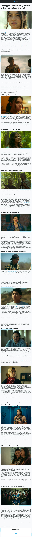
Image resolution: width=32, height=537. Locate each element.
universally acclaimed (5, 32)
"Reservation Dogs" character (19, 306)
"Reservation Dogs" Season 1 (12, 271)
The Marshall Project (26, 202)
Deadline (17, 209)
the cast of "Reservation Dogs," (18, 360)
